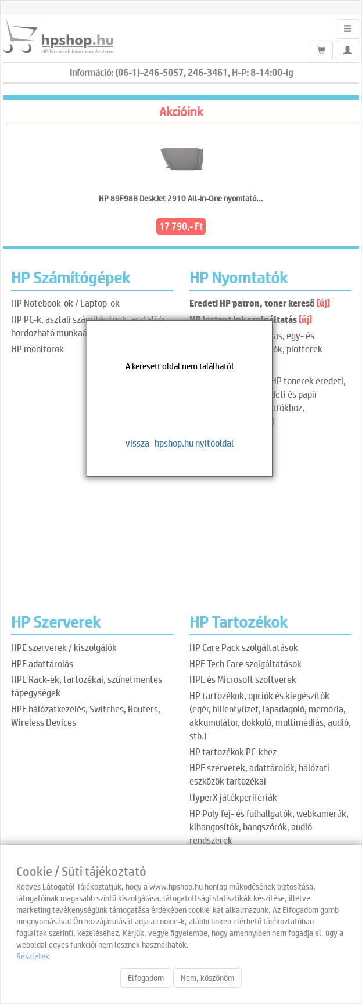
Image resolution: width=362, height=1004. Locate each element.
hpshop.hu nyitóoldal (194, 442)
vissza (137, 442)
